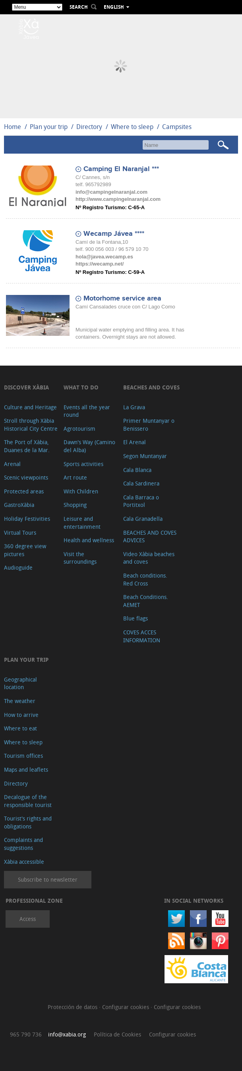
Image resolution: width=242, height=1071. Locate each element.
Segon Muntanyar (145, 456)
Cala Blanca (137, 470)
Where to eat (20, 728)
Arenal (12, 464)
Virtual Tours (20, 532)
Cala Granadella (143, 518)
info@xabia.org (67, 1034)
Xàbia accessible (24, 861)
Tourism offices (23, 755)
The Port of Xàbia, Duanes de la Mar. (27, 446)
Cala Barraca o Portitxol (141, 501)
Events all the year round (87, 411)
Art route (75, 477)
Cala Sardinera (141, 483)
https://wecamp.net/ (100, 264)
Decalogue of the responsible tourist (28, 801)
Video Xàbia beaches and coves (148, 558)
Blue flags (135, 618)
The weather (19, 701)
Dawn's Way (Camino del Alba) (89, 446)
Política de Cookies (117, 1034)
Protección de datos (73, 1007)
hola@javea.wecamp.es (104, 257)
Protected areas (24, 491)
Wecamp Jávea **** (113, 233)
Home (12, 126)
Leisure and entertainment (82, 522)
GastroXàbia (19, 505)
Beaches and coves (151, 387)
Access (27, 919)
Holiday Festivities (27, 518)
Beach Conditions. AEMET (145, 601)
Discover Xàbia (26, 387)
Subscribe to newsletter (47, 879)
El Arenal (134, 442)
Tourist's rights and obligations (28, 822)
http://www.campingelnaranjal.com (118, 199)
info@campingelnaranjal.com (111, 192)
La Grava (134, 407)
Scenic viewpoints (26, 477)
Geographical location (20, 683)
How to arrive (21, 714)
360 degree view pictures (25, 550)
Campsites (177, 126)
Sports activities (83, 464)
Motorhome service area (122, 298)
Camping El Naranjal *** (121, 169)
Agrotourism (79, 428)
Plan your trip (49, 126)
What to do (81, 387)
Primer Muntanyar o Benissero (148, 424)
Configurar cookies (126, 1007)
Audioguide (18, 567)
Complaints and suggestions (23, 843)
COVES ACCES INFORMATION (141, 636)
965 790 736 (26, 1034)
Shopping (75, 505)
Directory (89, 126)
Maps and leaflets (26, 769)
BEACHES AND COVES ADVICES (149, 536)
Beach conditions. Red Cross (145, 579)
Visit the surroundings (80, 558)
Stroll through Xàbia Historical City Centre (31, 424)
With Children (81, 491)
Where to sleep (132, 126)
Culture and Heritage (30, 407)
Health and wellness (89, 540)
